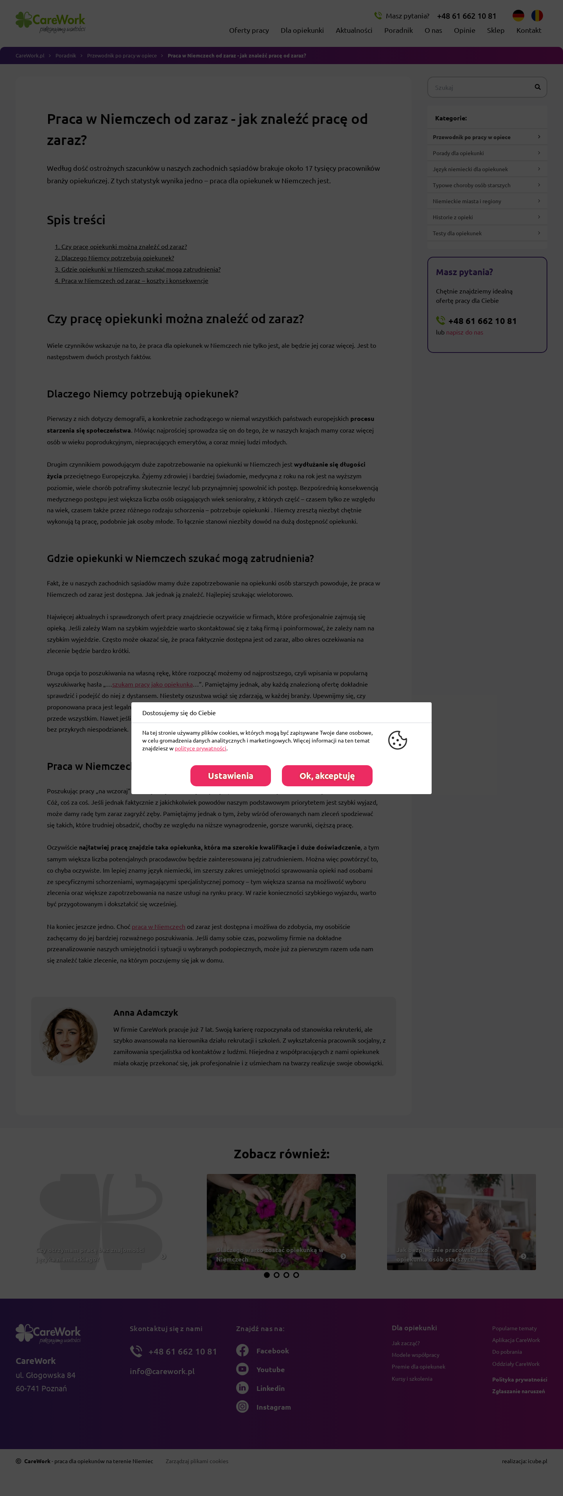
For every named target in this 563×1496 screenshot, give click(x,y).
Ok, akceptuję (327, 775)
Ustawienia (230, 775)
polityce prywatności (200, 748)
